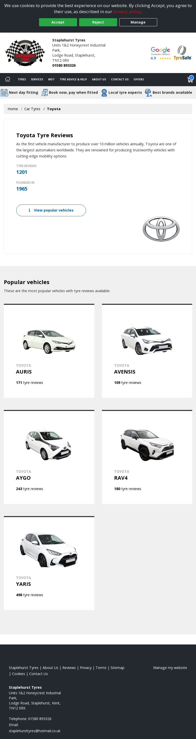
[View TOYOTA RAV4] (147, 457)
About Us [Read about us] (50, 667)
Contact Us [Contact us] (120, 79)
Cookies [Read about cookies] (18, 673)
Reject (98, 22)
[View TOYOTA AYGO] (49, 457)
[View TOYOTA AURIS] (49, 351)
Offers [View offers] (139, 79)
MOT (51, 79)
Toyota (54, 108)
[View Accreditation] (182, 52)
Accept (57, 22)
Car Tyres (32, 108)
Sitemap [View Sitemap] (117, 667)
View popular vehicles (51, 210)
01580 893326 (64, 65)
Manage (138, 22)
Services (37, 79)
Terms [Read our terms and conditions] (101, 667)
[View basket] (190, 79)
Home (13, 108)
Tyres (22, 79)
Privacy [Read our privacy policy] (86, 667)
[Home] (7, 79)
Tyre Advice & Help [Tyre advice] (73, 79)
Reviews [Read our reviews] (69, 667)
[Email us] (34, 730)
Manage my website (170, 667)
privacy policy (127, 11)
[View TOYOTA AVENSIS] (147, 351)
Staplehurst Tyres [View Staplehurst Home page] (24, 667)
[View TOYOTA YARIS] (49, 563)
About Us (99, 79)
